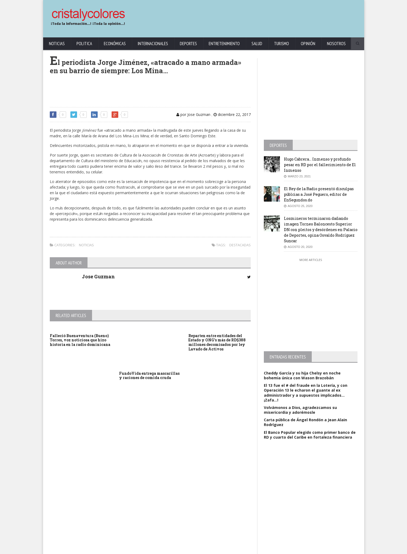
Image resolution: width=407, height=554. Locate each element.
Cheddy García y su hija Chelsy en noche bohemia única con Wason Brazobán (302, 375)
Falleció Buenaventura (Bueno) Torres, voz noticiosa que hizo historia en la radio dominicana (80, 340)
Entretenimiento (224, 43)
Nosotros (336, 43)
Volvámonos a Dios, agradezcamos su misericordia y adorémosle (300, 410)
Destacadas (240, 245)
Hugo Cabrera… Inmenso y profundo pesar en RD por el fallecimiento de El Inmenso (320, 165)
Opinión (308, 43)
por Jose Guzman (193, 114)
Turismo (281, 43)
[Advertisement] (261, 16)
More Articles (310, 260)
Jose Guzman (98, 276)
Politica (84, 43)
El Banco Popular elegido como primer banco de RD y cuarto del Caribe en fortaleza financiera (310, 435)
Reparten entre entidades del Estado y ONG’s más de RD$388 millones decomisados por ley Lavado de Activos (217, 342)
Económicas (115, 43)
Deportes (188, 43)
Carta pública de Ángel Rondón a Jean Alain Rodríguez (305, 422)
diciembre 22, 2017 (232, 114)
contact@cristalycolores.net (215, 549)
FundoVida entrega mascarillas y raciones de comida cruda (149, 375)
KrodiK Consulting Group (174, 549)
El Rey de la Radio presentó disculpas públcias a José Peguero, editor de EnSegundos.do (319, 194)
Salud (257, 43)
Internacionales (153, 43)
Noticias (57, 43)
